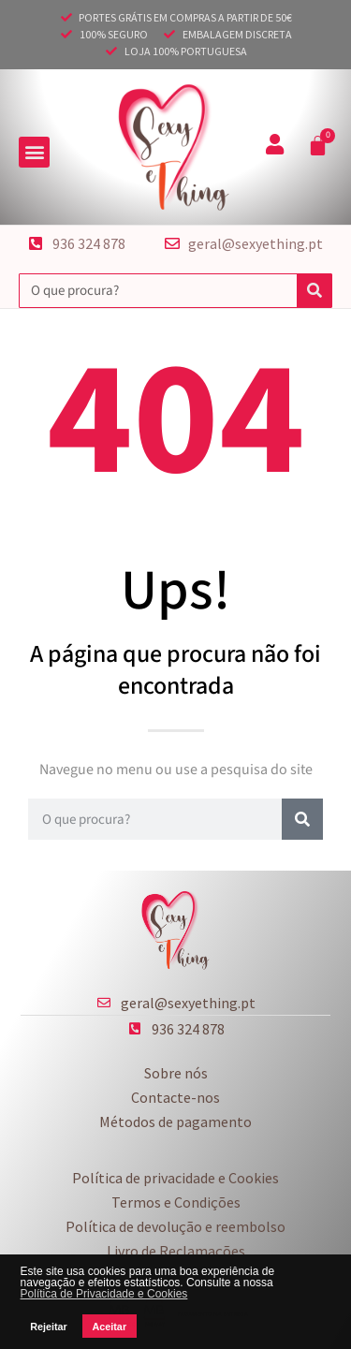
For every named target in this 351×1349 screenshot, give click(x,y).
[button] (34, 152)
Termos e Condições (176, 1202)
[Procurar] (314, 290)
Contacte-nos (175, 1097)
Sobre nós (176, 1072)
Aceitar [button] (109, 1326)
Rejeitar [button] (48, 1326)
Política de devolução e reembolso (175, 1226)
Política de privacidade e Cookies (175, 1177)
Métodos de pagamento (175, 1121)
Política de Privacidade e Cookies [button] (104, 1293)
